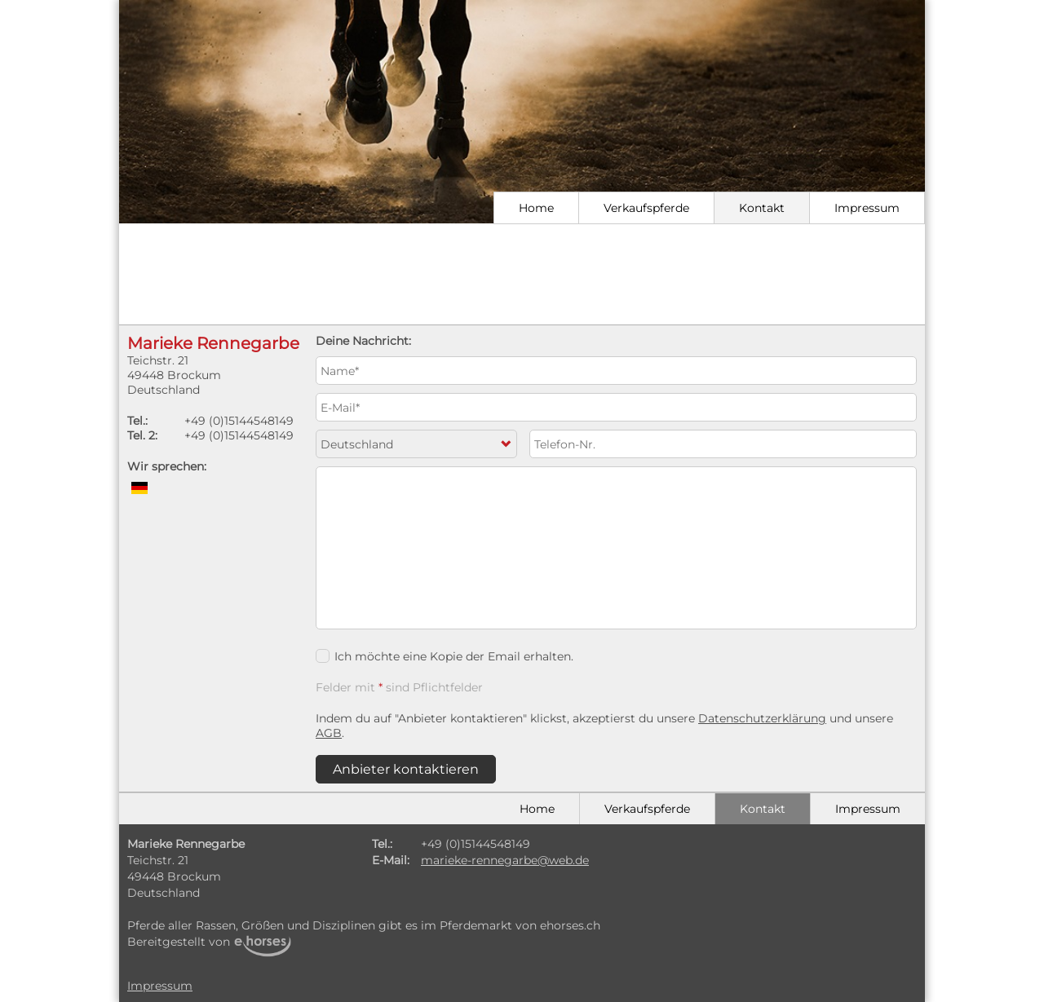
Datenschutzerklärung (762, 718)
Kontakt (762, 208)
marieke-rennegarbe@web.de (505, 860)
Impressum (867, 208)
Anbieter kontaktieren (406, 769)
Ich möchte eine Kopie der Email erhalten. (444, 656)
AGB (329, 733)
